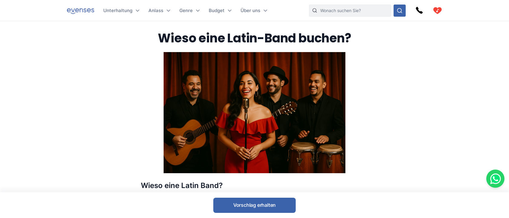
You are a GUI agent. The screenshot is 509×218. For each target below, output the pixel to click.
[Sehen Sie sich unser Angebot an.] (400, 11)
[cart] (437, 10)
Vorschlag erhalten (254, 205)
